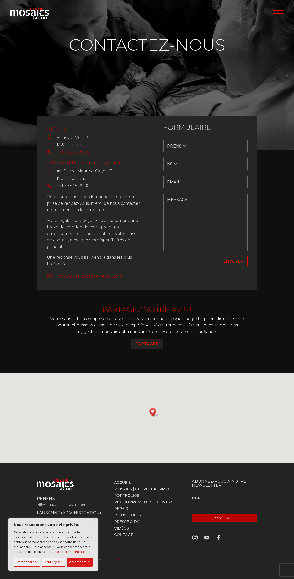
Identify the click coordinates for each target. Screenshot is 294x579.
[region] (53, 544)
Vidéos (121, 528)
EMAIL (196, 497)
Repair (121, 508)
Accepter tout (79, 562)
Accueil (122, 482)
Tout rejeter (53, 562)
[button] (154, 412)
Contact (123, 535)
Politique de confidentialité (65, 552)
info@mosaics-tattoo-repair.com (89, 276)
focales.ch (111, 560)
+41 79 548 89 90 (73, 152)
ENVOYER (233, 261)
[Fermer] (95, 520)
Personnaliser (27, 562)
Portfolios (126, 495)
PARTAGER (147, 343)
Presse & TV (126, 522)
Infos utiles (127, 515)
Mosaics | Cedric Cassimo (141, 489)
